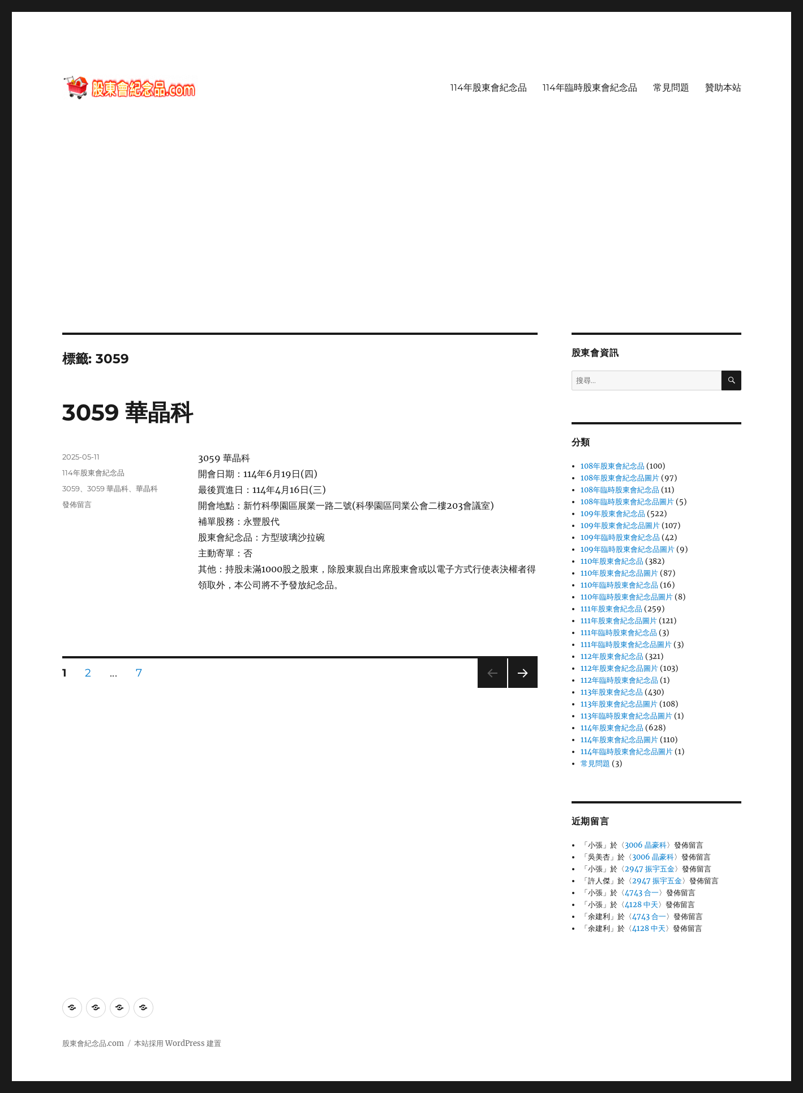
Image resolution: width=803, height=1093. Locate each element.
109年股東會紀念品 (613, 513)
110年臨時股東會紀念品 (619, 585)
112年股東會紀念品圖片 (619, 668)
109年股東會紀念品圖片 (620, 525)
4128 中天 (641, 904)
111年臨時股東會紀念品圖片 (626, 644)
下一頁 (519, 687)
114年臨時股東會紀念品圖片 (627, 751)
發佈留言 (77, 504)
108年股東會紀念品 (613, 466)
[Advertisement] (401, 248)
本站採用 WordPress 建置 (177, 1043)
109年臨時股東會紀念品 (620, 537)
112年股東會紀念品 (612, 656)
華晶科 (147, 488)
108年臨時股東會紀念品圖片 (627, 502)
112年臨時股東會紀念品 (619, 680)
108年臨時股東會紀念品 (620, 490)
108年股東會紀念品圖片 (620, 478)
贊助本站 (723, 87)
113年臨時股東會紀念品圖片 (626, 716)
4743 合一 (642, 893)
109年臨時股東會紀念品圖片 (628, 549)
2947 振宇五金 (650, 869)
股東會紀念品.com (93, 1043)
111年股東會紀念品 (611, 609)
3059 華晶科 (127, 412)
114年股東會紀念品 (488, 87)
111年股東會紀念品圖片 (619, 621)
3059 (71, 488)
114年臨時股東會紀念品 (590, 87)
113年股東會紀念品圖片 (619, 704)
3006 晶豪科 (646, 845)
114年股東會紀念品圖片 (619, 740)
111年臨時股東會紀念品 (619, 632)
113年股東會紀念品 (612, 692)
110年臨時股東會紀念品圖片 (627, 597)
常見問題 (671, 87)
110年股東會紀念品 (612, 561)
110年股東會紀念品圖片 (619, 573)
